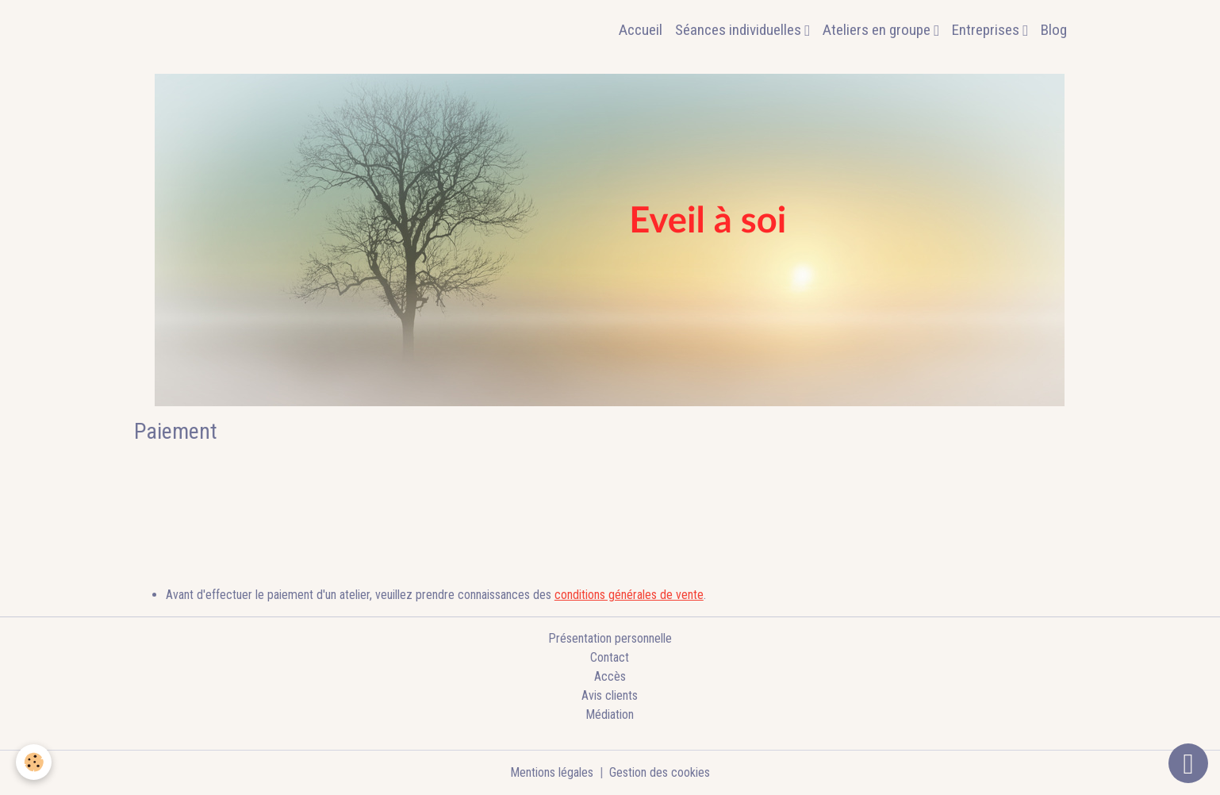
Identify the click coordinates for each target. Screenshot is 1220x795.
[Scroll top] (1188, 763)
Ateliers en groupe (878, 30)
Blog (1054, 30)
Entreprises (987, 30)
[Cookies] (34, 762)
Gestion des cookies (659, 772)
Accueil (640, 30)
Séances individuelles (739, 30)
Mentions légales (551, 772)
